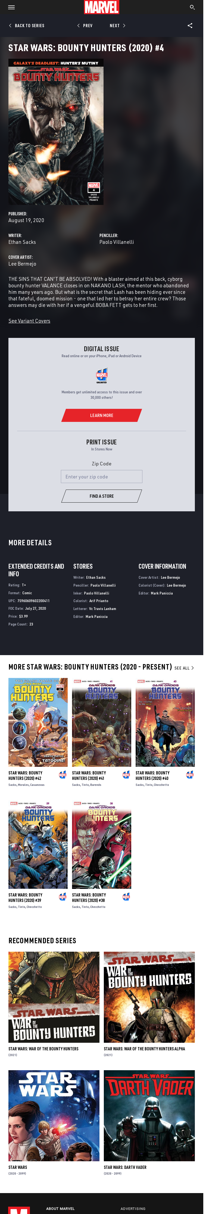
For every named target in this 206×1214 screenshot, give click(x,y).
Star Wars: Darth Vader (125, 1167)
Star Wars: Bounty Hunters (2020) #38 (89, 897)
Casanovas (37, 785)
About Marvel (60, 1209)
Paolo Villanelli (116, 242)
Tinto (85, 785)
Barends (95, 785)
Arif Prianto (98, 600)
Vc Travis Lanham (102, 608)
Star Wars (17, 1167)
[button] (9, 7)
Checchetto (161, 785)
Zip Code (101, 463)
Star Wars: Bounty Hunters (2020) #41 (89, 775)
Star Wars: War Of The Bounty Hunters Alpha (144, 1048)
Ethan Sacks (22, 242)
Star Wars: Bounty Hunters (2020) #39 (25, 897)
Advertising (133, 1209)
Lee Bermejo (22, 263)
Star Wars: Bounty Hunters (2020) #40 (152, 775)
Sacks (12, 785)
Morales (23, 785)
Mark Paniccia (97, 616)
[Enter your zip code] (101, 476)
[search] (192, 8)
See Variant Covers (29, 320)
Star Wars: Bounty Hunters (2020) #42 (25, 775)
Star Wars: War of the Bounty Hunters (43, 1048)
